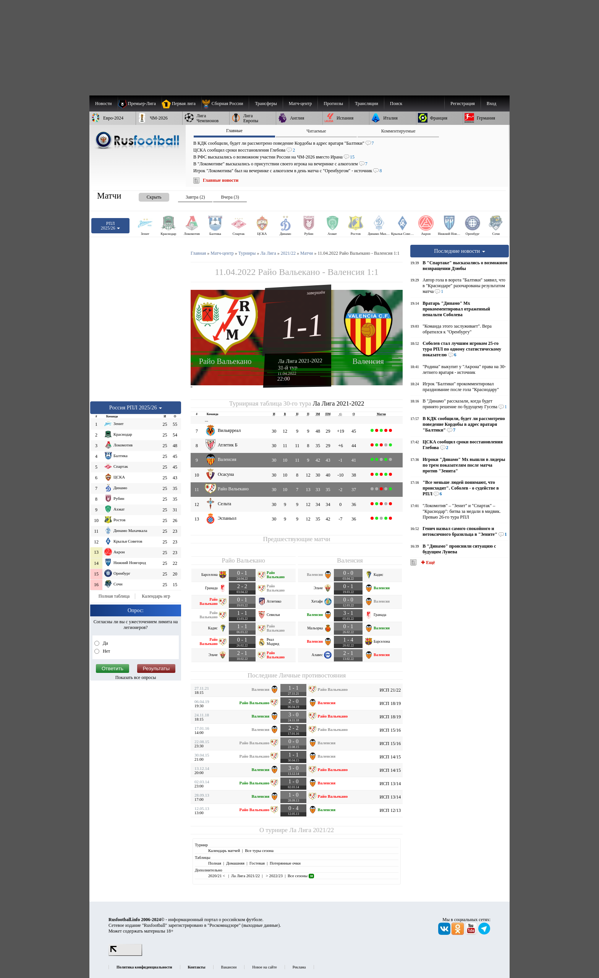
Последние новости (459, 251)
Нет (106, 651)
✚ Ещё (427, 562)
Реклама (299, 967)
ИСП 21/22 (390, 690)
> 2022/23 (274, 875)
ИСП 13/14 (390, 783)
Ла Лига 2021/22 (311, 830)
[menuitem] (225, 103)
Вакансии (229, 967)
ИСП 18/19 (390, 703)
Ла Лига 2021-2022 (300, 360)
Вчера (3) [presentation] (230, 197)
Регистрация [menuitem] (462, 103)
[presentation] (146, 195)
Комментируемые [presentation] (398, 131)
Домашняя (235, 863)
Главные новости (220, 180)
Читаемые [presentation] (316, 131)
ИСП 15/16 (390, 730)
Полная (214, 863)
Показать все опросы (135, 677)
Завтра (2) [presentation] (195, 197)
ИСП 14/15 (390, 757)
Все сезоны (301, 875)
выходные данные (260, 925)
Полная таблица (114, 596)
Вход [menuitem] (491, 103)
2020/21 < (217, 875)
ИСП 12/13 (390, 810)
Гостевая (257, 863)
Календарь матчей (224, 850)
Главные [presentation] (234, 130)
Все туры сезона (259, 850)
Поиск (396, 103)
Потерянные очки (285, 863)
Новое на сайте (264, 967)
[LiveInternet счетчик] (125, 954)
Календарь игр (156, 596)
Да (105, 643)
